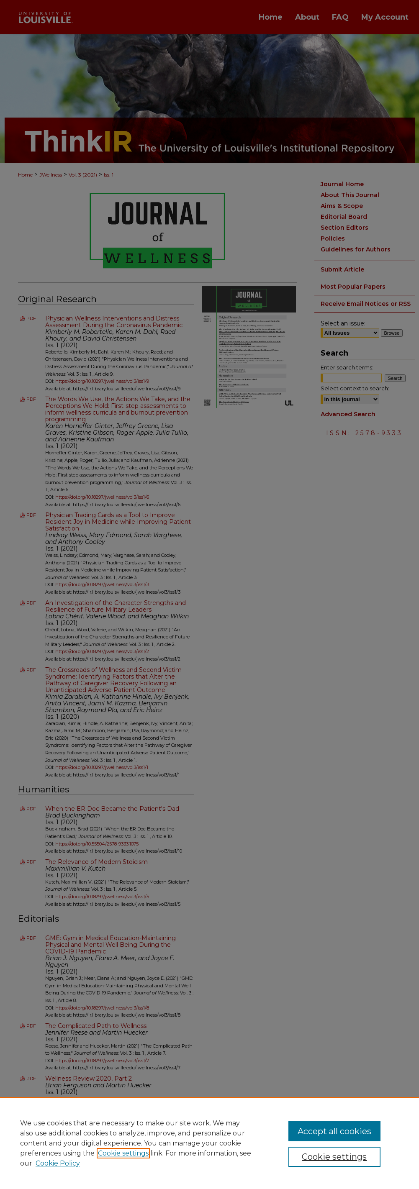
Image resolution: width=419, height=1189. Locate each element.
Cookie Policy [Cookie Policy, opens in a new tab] (58, 1163)
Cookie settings (123, 1153)
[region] (209, 1143)
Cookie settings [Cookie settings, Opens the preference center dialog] (334, 1157)
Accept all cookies (334, 1131)
